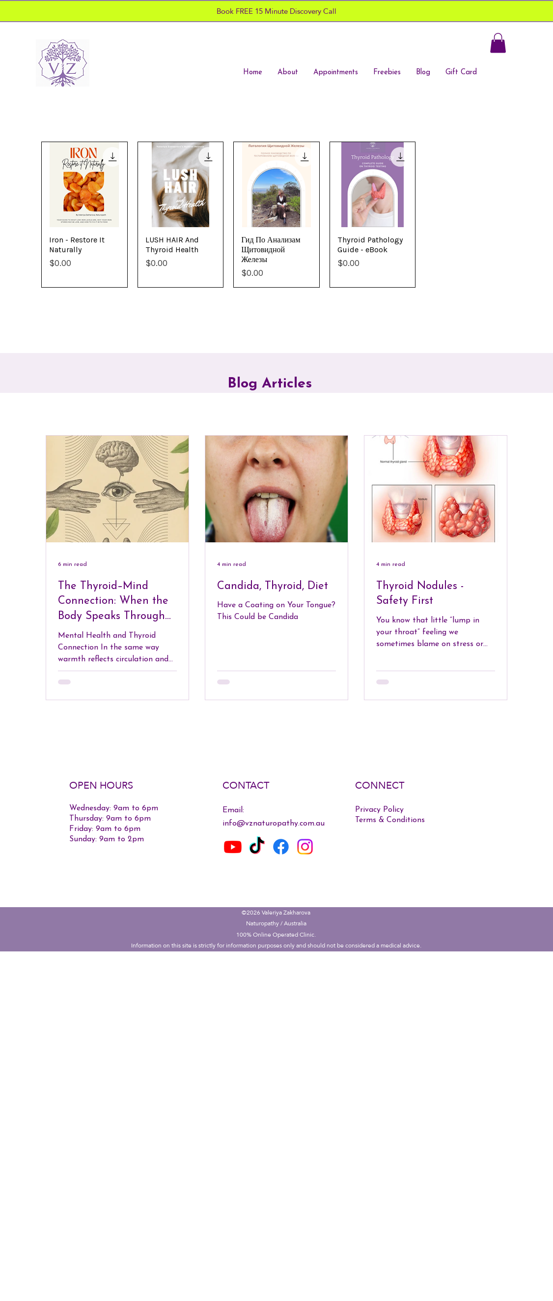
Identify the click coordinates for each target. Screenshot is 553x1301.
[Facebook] (281, 846)
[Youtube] (232, 846)
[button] (498, 43)
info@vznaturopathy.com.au (273, 824)
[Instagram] (305, 846)
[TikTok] (257, 846)
